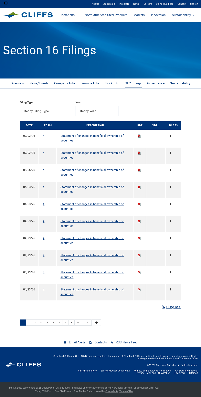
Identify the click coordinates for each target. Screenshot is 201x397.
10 (78, 322)
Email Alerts (77, 342)
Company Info (64, 83)
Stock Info (112, 83)
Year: (79, 102)
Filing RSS (171, 307)
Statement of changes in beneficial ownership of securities (92, 138)
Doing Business (165, 4)
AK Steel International (186, 371)
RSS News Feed (127, 342)
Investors (124, 4)
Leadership (109, 4)
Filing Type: (27, 102)
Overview (17, 83)
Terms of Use (126, 391)
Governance (156, 83)
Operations (67, 15)
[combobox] (41, 111)
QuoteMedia (48, 387)
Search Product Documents (115, 371)
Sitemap (193, 373)
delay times (124, 387)
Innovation (158, 15)
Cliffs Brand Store (87, 371)
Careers (147, 4)
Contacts (100, 342)
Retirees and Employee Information (152, 371)
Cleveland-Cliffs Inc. (166, 365)
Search (194, 4)
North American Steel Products (106, 15)
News (136, 4)
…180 (86, 322)
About (95, 4)
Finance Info (89, 83)
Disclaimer (179, 373)
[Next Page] (96, 322)
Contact (181, 4)
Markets (139, 15)
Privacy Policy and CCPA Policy (153, 373)
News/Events (39, 83)
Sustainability (181, 15)
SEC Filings (133, 83)
